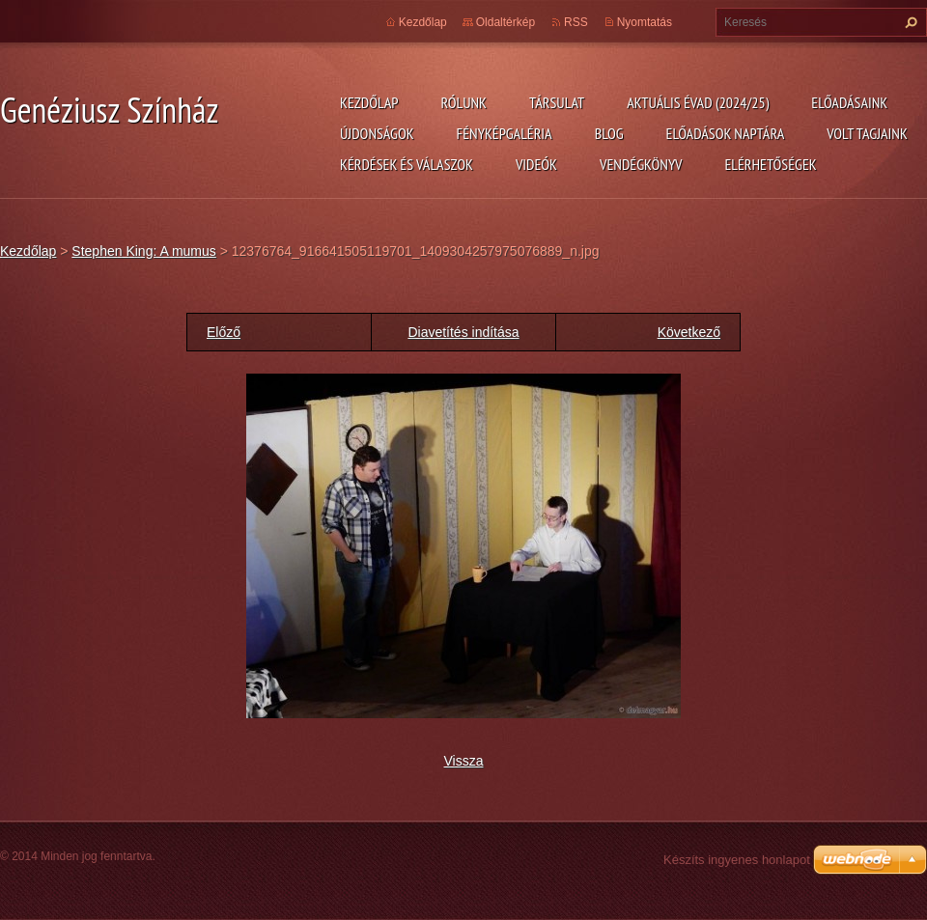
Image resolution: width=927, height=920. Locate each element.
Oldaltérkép (505, 22)
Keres (908, 22)
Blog (609, 133)
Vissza (464, 760)
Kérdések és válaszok (406, 164)
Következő (689, 332)
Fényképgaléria (504, 133)
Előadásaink (849, 102)
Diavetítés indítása (463, 332)
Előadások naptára (725, 133)
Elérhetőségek (771, 164)
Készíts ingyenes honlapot (736, 859)
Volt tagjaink (867, 133)
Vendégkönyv (641, 164)
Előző (223, 332)
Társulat (556, 102)
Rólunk (463, 102)
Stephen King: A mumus (143, 251)
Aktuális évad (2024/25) (698, 102)
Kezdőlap (369, 102)
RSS (576, 22)
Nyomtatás (644, 22)
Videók (536, 164)
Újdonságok (377, 133)
